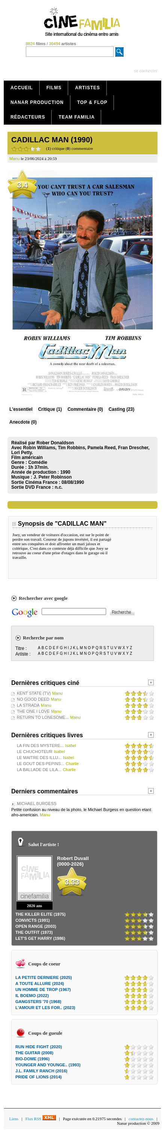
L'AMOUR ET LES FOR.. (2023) (45, 1007)
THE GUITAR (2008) (34, 1053)
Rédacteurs (27, 117)
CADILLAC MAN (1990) (52, 140)
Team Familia (76, 117)
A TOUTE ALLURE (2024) (39, 983)
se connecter (146, 71)
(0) (85, 409)
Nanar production (37, 102)
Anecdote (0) (23, 422)
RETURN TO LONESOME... (43, 717)
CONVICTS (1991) (32, 920)
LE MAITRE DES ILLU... (39, 757)
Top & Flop (92, 102)
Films (54, 87)
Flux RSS (41, 1118)
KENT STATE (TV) (34, 693)
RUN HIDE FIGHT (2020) (38, 1047)
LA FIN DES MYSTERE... (40, 745)
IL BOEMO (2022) (32, 995)
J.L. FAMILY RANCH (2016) (41, 1071)
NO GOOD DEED (33, 699)
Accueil (21, 87)
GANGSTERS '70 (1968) (38, 1001)
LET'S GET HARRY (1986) (40, 938)
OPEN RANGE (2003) (35, 926)
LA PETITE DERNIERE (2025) (43, 977)
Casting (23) (122, 409)
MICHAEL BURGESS (36, 803)
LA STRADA (28, 705)
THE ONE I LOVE (33, 711)
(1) (50, 409)
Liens (13, 1118)
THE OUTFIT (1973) (34, 932)
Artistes (87, 87)
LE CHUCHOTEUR (34, 751)
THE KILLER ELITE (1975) (40, 914)
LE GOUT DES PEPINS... (40, 763)
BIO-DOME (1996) (32, 1059)
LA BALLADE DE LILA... (39, 769)
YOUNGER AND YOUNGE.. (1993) (48, 1065)
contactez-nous (141, 1118)
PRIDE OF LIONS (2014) (38, 1077)
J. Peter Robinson (52, 477)
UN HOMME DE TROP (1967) (43, 989)
